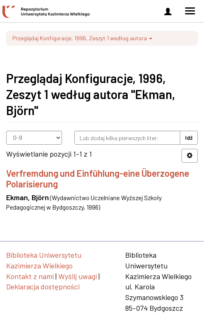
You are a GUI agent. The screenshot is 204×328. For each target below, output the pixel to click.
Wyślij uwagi (77, 276)
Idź (189, 137)
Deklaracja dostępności (43, 286)
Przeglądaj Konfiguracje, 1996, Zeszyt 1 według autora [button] (82, 38)
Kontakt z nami (30, 276)
